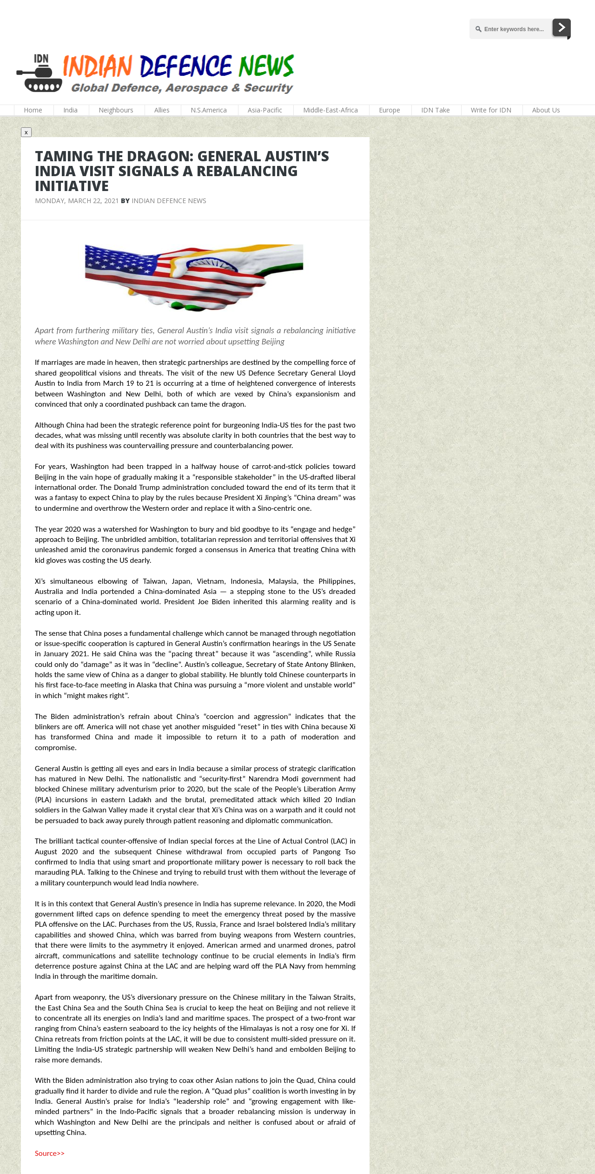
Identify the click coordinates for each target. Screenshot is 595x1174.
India (70, 110)
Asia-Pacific (265, 110)
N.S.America (209, 110)
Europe (389, 110)
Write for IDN (491, 110)
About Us (546, 110)
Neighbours (116, 110)
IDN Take (435, 110)
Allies (162, 110)
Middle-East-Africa (330, 110)
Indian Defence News (169, 200)
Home (33, 110)
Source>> (50, 1153)
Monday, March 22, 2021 (77, 200)
